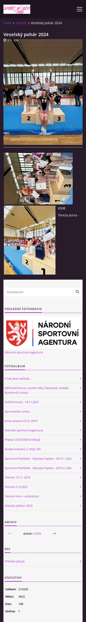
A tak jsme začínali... (18, 378)
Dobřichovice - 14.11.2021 (22, 402)
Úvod (7, 23)
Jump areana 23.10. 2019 (21, 421)
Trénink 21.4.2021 (16, 487)
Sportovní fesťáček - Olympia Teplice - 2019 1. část (38, 458)
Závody (21, 23)
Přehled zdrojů (15, 561)
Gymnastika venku (17, 411)
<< (9, 533)
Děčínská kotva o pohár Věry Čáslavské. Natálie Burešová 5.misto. (37, 390)
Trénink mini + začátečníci (22, 496)
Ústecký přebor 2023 (19, 506)
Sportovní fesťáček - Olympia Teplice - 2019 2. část (38, 468)
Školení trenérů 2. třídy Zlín (23, 449)
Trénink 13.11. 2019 (17, 477)
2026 (38, 533)
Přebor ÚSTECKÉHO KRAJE (22, 440)
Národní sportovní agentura (24, 352)
